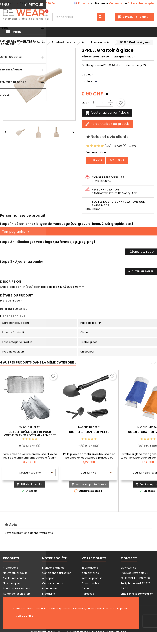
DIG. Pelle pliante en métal (89, 432)
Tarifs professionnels (16, 588)
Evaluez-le (116, 160)
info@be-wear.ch (141, 594)
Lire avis (96, 160)
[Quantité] (102, 103)
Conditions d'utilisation (56, 573)
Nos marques (12, 583)
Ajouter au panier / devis (89, 484)
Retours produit (92, 578)
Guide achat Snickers (17, 594)
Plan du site (49, 588)
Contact (8, 3)
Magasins (48, 594)
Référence (89, 56)
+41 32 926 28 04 (44, 3)
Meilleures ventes (14, 578)
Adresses (88, 594)
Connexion (116, 3)
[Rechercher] (78, 17)
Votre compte (94, 558)
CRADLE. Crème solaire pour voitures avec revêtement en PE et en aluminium (30, 435)
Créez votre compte (141, 3)
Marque (118, 56)
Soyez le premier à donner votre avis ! (29, 533)
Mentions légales (53, 568)
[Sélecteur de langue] (84, 3)
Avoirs (86, 588)
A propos (48, 578)
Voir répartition (96, 152)
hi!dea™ (17, 300)
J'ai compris (24, 615)
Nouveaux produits (15, 573)
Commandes (90, 583)
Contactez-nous (53, 583)
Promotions (10, 568)
